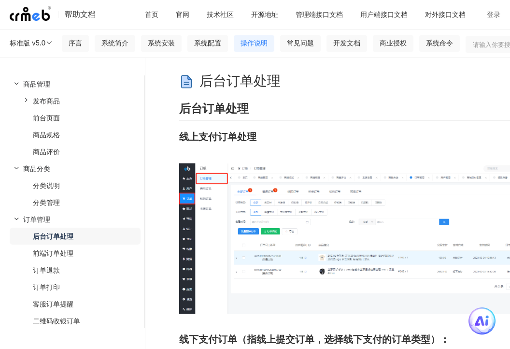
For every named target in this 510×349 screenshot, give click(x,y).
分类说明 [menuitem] (46, 185)
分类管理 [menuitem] (46, 202)
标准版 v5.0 (31, 43)
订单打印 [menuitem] (46, 287)
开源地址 (264, 14)
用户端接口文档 (384, 14)
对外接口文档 (445, 14)
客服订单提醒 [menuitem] (53, 304)
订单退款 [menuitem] (46, 270)
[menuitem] (72, 117)
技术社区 (220, 14)
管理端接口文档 (319, 14)
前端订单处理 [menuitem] (53, 253)
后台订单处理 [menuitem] (53, 236)
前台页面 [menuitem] (46, 118)
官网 (182, 14)
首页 (151, 14)
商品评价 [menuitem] (46, 151)
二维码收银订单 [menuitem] (56, 321)
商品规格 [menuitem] (46, 135)
